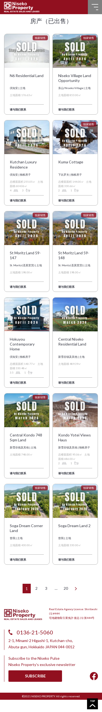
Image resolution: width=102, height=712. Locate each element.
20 (66, 588)
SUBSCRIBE (35, 676)
